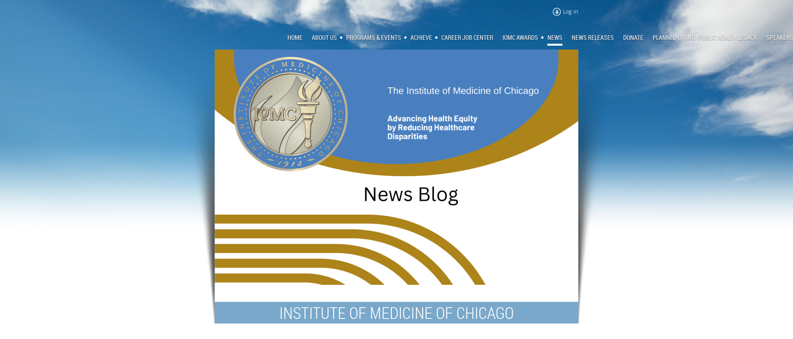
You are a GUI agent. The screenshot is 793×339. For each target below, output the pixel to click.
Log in (570, 11)
